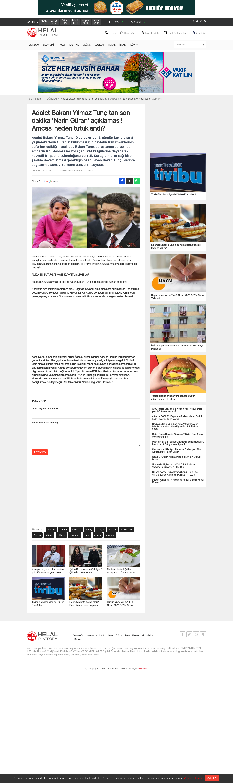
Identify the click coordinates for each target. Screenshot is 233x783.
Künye (77, 639)
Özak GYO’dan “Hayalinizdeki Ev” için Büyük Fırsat (176, 458)
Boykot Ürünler (132, 636)
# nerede (110, 535)
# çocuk (112, 530)
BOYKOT (99, 45)
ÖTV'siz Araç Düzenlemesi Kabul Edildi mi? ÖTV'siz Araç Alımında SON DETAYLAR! (175, 473)
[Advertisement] (221, 83)
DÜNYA (134, 45)
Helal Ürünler (147, 636)
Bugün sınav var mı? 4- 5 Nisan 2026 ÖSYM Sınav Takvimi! (120, 604)
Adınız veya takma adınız (45, 409)
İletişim (102, 636)
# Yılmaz (76, 530)
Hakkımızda (91, 636)
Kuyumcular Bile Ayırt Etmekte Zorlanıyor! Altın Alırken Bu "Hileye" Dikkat (177, 451)
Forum (111, 636)
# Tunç (89, 530)
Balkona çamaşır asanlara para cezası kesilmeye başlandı (177, 348)
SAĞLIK (87, 45)
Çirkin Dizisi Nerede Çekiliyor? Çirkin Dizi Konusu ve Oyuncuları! (85, 571)
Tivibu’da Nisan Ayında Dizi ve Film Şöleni (48, 604)
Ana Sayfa (78, 636)
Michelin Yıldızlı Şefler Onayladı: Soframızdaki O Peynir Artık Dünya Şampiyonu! (123, 571)
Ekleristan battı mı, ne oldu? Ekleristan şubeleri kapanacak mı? (85, 604)
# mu (86, 535)
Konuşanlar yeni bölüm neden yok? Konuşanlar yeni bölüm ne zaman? (48, 571)
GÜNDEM (34, 45)
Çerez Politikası (193, 778)
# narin (97, 535)
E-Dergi (119, 636)
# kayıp (100, 530)
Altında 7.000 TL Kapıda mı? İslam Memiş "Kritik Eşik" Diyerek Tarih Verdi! (177, 418)
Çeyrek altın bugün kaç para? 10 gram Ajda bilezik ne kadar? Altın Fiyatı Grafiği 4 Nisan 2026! (175, 427)
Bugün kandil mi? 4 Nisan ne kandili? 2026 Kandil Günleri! (178, 481)
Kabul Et (212, 778)
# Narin (51, 530)
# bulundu (75, 535)
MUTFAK (74, 45)
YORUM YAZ (39, 452)
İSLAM (122, 45)
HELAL (112, 45)
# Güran (63, 530)
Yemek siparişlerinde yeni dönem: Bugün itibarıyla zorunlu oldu (173, 398)
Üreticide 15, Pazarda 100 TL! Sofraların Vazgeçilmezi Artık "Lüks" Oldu (173, 466)
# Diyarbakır (127, 530)
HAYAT (61, 45)
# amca (37, 535)
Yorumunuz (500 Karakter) (45, 423)
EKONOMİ (48, 45)
